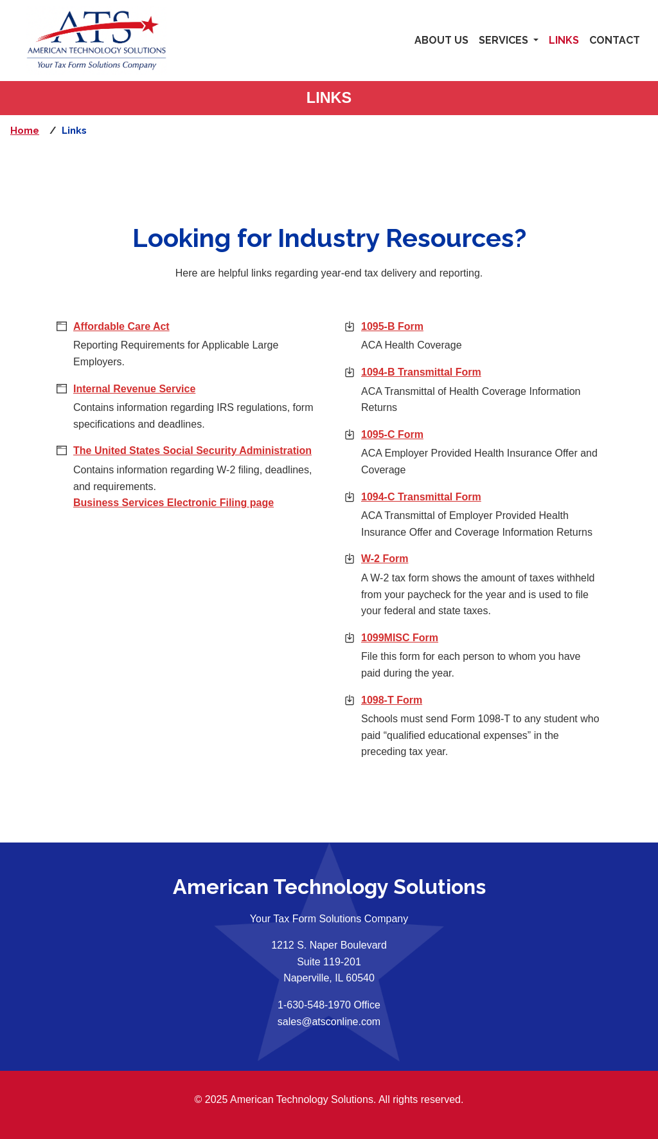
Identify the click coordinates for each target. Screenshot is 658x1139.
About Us (441, 40)
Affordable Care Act (121, 326)
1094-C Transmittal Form (481, 495)
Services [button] (505, 40)
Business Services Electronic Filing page (173, 502)
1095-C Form (465, 433)
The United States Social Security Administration (192, 450)
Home (24, 130)
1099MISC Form (472, 636)
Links (564, 40)
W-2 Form (457, 557)
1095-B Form (411, 325)
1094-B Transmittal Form (481, 371)
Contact (614, 40)
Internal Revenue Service (134, 388)
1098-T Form (464, 699)
